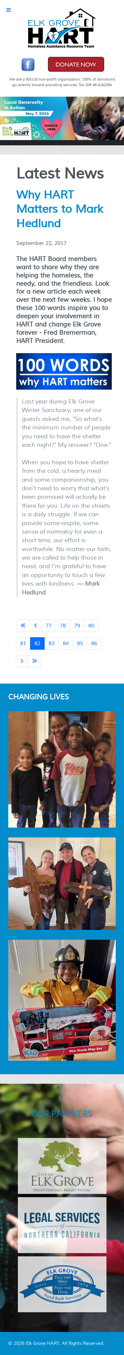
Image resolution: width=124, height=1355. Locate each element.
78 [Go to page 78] (63, 625)
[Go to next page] (22, 661)
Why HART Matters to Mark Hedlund (59, 209)
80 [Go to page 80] (91, 625)
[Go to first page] (23, 625)
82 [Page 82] (37, 643)
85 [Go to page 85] (80, 643)
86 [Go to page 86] (94, 643)
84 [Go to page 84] (66, 643)
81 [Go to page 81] (23, 643)
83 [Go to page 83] (52, 643)
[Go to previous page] (36, 625)
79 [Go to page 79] (77, 625)
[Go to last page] (34, 661)
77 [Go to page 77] (49, 625)
